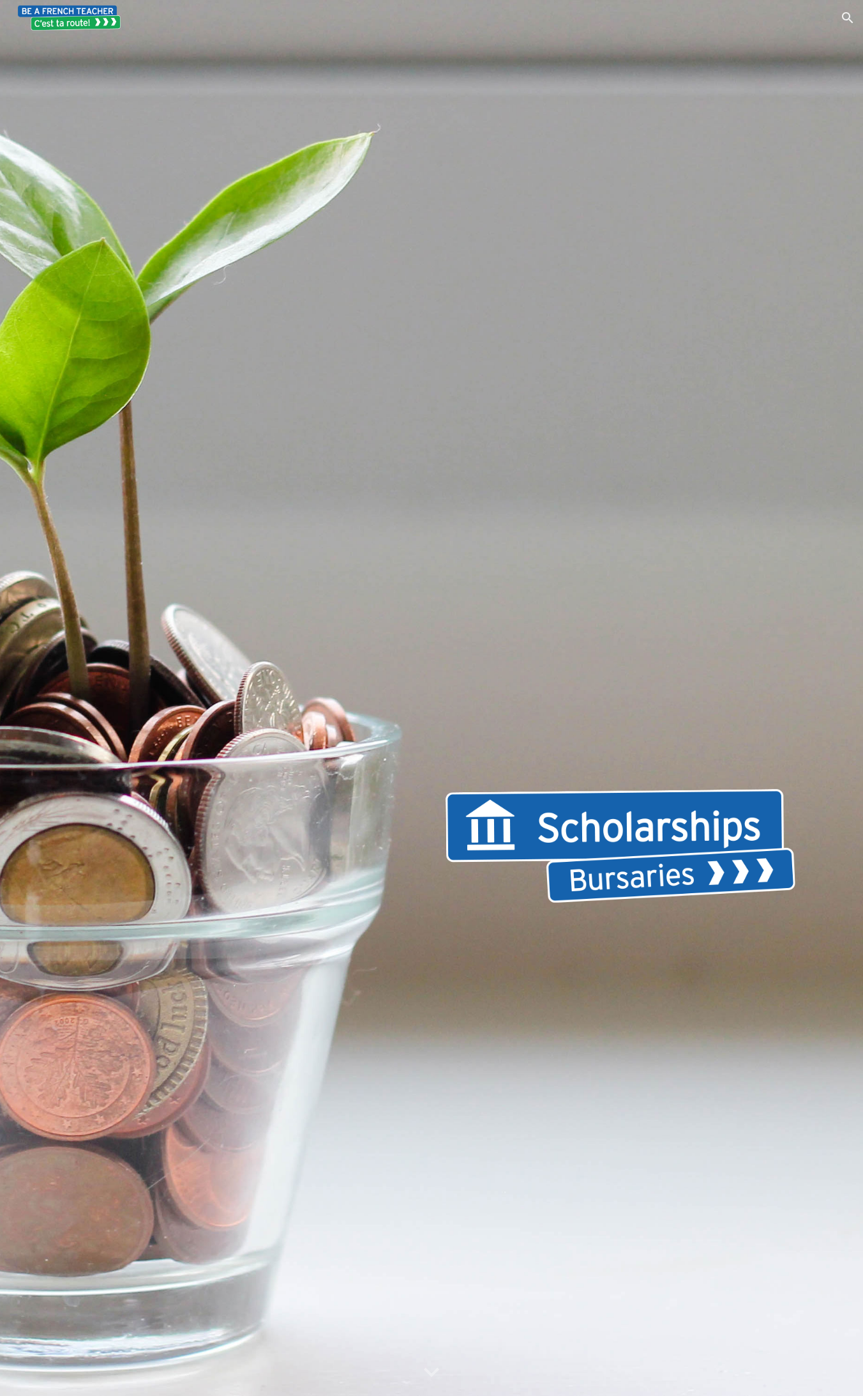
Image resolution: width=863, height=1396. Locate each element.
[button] (847, 18)
